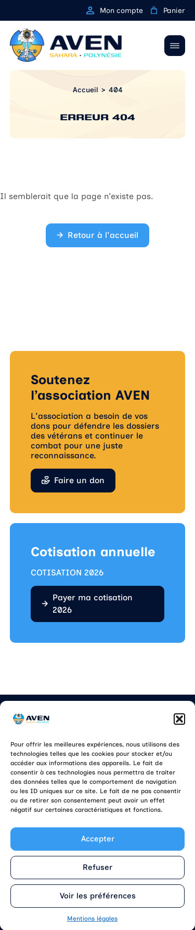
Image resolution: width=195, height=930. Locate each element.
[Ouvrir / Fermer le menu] (174, 45)
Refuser (97, 873)
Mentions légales (92, 924)
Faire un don (79, 480)
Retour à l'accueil (103, 235)
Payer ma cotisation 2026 (93, 604)
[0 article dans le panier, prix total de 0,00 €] (154, 10)
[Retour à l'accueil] (66, 45)
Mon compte (114, 10)
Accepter (97, 844)
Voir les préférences (98, 901)
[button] (179, 725)
